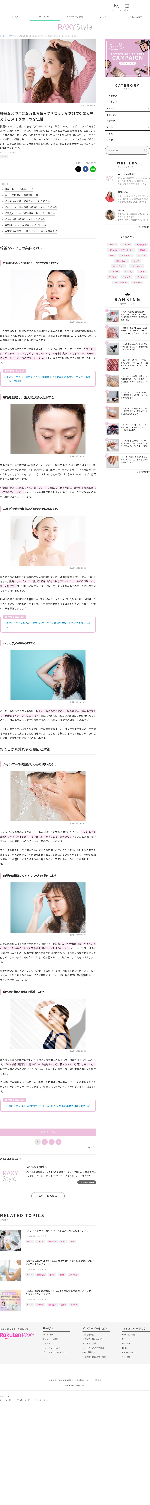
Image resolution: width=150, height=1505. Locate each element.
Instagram (126, 1343)
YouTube (126, 1357)
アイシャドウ (125, 255)
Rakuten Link (128, 1352)
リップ (136, 260)
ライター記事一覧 (87, 1182)
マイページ (47, 1343)
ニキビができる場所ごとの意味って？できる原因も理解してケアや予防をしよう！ (48, 624)
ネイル (109, 127)
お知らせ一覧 (88, 1334)
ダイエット (141, 277)
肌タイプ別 (73, 1275)
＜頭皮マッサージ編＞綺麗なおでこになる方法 (29, 213)
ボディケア (111, 114)
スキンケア (12, 153)
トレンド (141, 255)
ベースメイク (112, 102)
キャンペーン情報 (75, 17)
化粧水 (63, 1241)
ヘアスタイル (118, 266)
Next (91, 1147)
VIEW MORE (143, 226)
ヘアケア (110, 120)
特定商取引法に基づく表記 (94, 1357)
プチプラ (114, 271)
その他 (109, 139)
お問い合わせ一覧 (22, 1400)
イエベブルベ (136, 266)
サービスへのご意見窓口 (93, 1348)
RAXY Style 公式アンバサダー (121, 250)
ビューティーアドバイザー (54, 1352)
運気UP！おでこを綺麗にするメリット (25, 225)
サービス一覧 (5, 1400)
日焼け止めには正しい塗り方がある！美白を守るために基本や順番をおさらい (48, 1106)
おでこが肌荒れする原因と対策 (21, 195)
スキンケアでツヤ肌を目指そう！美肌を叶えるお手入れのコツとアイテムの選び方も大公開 (48, 378)
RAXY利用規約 (89, 1352)
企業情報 (52, 1380)
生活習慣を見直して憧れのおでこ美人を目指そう (30, 231)
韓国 (112, 255)
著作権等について (83, 1380)
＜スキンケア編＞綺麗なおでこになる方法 (27, 201)
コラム (109, 133)
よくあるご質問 (135, 17)
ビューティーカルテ (51, 1348)
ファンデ (126, 277)
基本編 (52, 1275)
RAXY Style (45, 17)
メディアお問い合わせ (92, 1339)
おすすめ (40, 1241)
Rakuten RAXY (13, 7)
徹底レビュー (121, 260)
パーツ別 (128, 271)
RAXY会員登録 (128, 1334)
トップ (15, 17)
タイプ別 (137, 282)
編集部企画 (52, 1241)
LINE (124, 1348)
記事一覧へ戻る (48, 1196)
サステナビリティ (41, 1400)
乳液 (72, 1241)
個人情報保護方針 (66, 1380)
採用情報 (97, 1380)
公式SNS (104, 17)
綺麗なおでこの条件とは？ (18, 189)
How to (4, 157)
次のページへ (48, 1132)
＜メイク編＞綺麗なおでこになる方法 (24, 219)
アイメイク (111, 108)
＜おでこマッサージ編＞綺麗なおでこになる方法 (30, 207)
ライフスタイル (120, 282)
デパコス (74, 1305)
